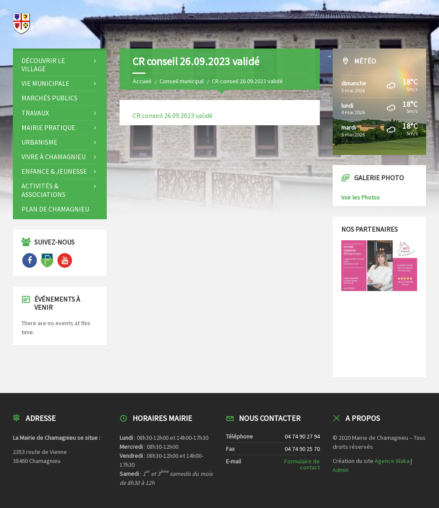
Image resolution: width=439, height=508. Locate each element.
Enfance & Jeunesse (54, 171)
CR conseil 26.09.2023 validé (172, 115)
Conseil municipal (181, 81)
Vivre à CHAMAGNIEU (53, 156)
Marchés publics (49, 98)
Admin (341, 470)
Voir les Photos (360, 197)
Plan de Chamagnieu (55, 209)
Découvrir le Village (43, 64)
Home (139, 81)
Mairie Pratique (48, 127)
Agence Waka (392, 461)
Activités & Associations (43, 189)
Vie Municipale (45, 83)
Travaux (35, 113)
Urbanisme (39, 142)
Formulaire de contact (302, 464)
